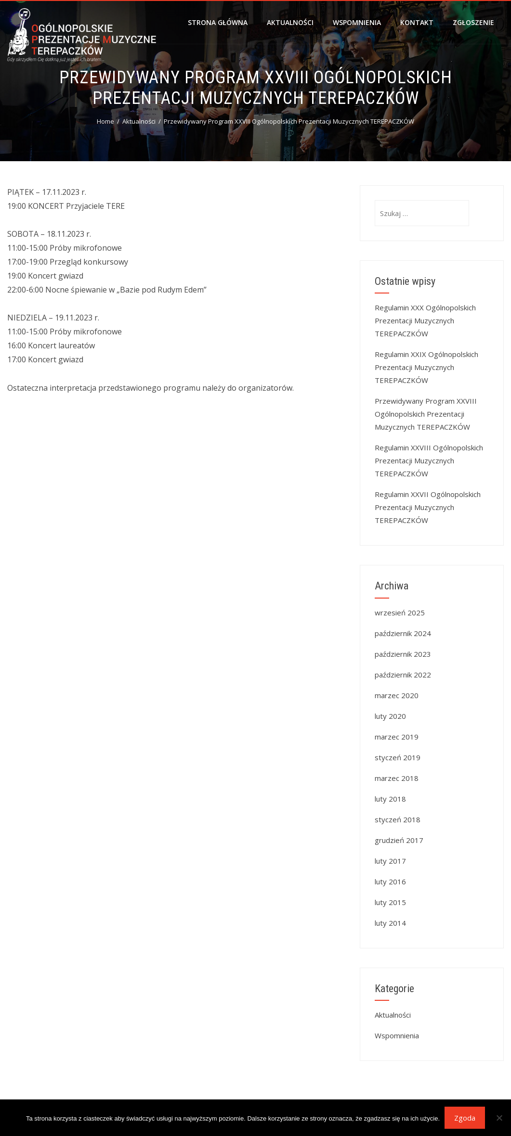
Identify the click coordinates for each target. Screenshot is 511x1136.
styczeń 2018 (397, 819)
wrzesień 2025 (400, 612)
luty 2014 (390, 923)
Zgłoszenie (473, 22)
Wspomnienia (357, 22)
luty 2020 (390, 716)
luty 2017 (390, 861)
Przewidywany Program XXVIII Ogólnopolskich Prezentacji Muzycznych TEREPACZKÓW (426, 414)
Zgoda (464, 1118)
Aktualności (290, 22)
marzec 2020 (397, 695)
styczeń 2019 (397, 757)
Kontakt (416, 22)
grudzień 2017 (399, 840)
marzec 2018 (397, 778)
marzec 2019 (397, 736)
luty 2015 (390, 902)
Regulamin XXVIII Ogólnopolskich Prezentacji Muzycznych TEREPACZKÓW (429, 460)
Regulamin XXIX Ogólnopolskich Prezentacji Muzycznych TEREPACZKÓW (426, 367)
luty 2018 (390, 799)
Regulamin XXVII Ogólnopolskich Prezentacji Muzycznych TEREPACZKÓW (428, 507)
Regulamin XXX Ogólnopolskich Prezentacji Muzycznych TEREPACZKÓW (425, 320)
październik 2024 (403, 633)
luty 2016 (390, 881)
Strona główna (218, 22)
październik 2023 (403, 654)
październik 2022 (403, 674)
